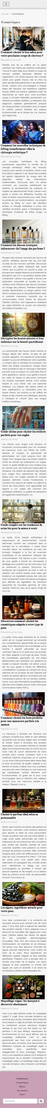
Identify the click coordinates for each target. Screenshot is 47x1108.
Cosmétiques (22, 1082)
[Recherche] (20, 1101)
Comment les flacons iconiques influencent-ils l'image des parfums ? (23, 247)
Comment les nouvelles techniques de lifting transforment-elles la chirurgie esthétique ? (23, 149)
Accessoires (22, 1090)
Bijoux (22, 1086)
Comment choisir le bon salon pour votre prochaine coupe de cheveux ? (22, 54)
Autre (22, 1094)
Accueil (5, 14)
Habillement (22, 1078)
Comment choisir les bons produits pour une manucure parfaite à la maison (21, 721)
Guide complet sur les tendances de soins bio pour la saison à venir (21, 526)
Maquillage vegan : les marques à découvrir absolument (20, 1002)
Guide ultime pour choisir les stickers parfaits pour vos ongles (23, 433)
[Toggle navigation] (6, 4)
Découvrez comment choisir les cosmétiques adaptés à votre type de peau (22, 625)
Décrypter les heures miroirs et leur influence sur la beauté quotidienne (22, 340)
